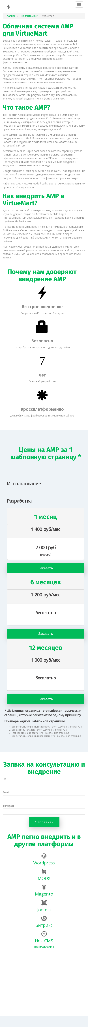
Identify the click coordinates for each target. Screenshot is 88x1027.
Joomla (44, 906)
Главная (10, 16)
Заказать (45, 568)
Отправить (44, 822)
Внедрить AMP (29, 16)
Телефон (8, 805)
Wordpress (44, 859)
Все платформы (44, 947)
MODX (44, 875)
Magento (44, 890)
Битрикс (44, 922)
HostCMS (44, 937)
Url (4, 779)
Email (6, 792)
